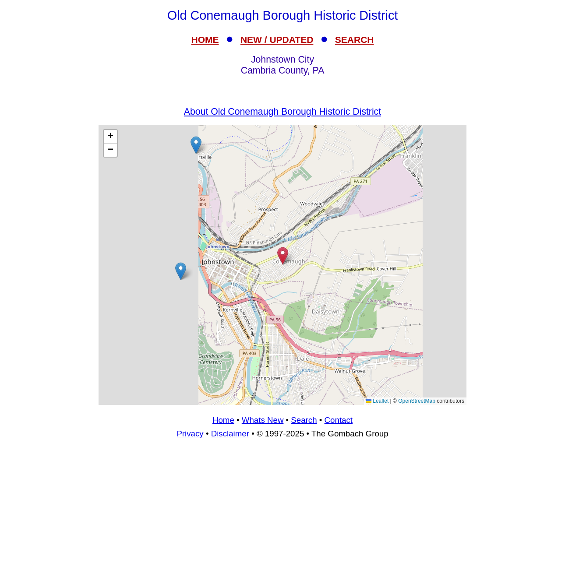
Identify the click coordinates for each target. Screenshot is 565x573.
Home (223, 420)
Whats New (263, 420)
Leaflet (377, 401)
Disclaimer (230, 433)
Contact (339, 420)
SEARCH (354, 40)
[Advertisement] (282, 509)
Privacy (190, 433)
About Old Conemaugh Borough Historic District (282, 111)
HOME (205, 40)
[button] (180, 271)
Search (304, 420)
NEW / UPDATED (276, 40)
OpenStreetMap (416, 401)
